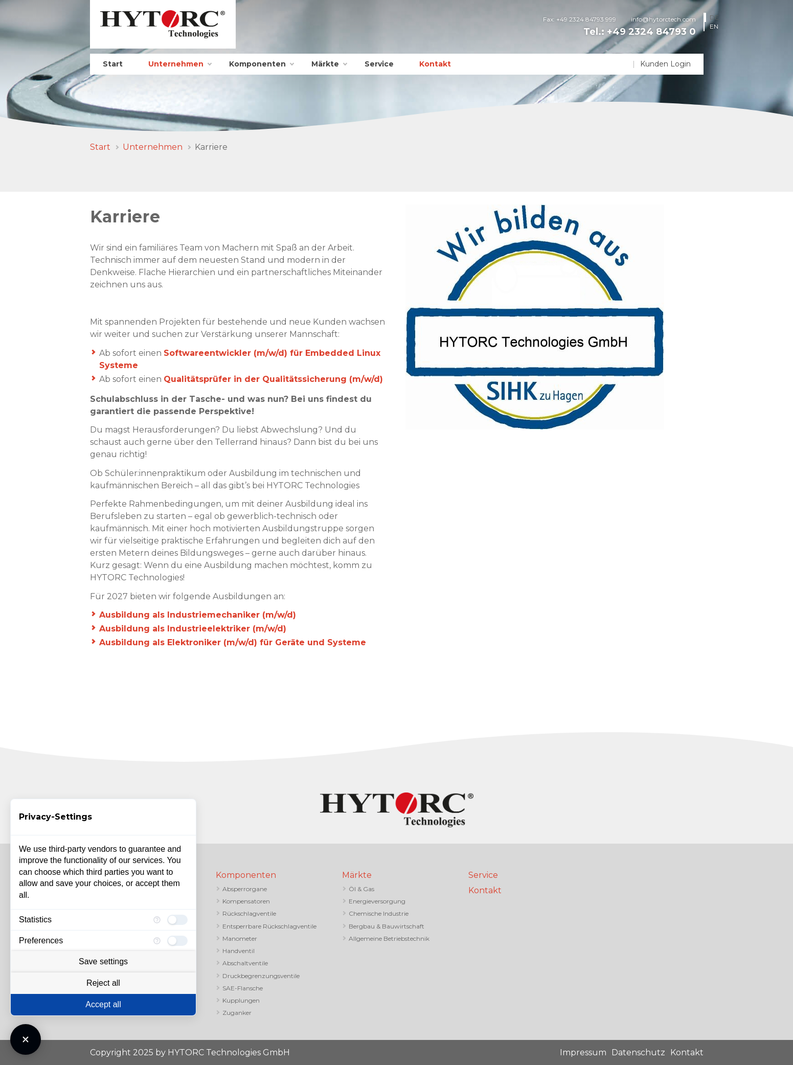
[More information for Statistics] (157, 920)
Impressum (583, 1052)
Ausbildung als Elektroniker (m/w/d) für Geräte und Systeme (232, 642)
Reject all (103, 983)
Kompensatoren (246, 901)
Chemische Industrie (379, 913)
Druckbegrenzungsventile (261, 976)
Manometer (239, 938)
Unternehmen (175, 64)
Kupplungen (241, 1000)
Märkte (325, 64)
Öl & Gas (361, 889)
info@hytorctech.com (663, 19)
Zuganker (237, 1012)
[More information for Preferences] (157, 941)
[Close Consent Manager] (25, 1039)
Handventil (238, 951)
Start (113, 64)
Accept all (103, 1004)
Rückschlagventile (249, 913)
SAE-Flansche (242, 988)
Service (379, 64)
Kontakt (435, 64)
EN (714, 26)
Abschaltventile (245, 963)
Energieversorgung (377, 901)
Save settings (103, 961)
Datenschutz (638, 1052)
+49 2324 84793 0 (651, 31)
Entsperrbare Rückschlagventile (269, 926)
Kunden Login (665, 64)
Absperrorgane (244, 889)
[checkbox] (177, 920)
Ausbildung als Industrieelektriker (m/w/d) (194, 628)
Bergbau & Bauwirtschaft (386, 926)
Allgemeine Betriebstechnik (389, 938)
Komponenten (257, 64)
